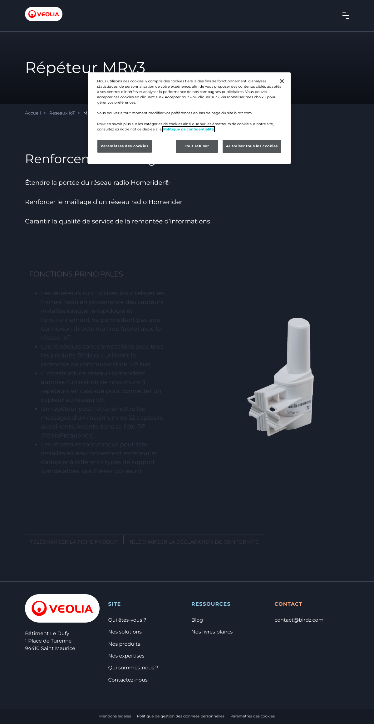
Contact (288, 604)
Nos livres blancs (212, 632)
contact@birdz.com (298, 620)
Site (114, 604)
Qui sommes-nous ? (133, 668)
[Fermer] (282, 81)
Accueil (33, 113)
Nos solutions (124, 632)
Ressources (211, 604)
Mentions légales (115, 716)
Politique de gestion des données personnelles (180, 716)
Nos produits (124, 644)
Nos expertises (126, 656)
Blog (197, 620)
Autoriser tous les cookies (252, 146)
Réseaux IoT (62, 113)
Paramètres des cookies (252, 716)
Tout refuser (197, 146)
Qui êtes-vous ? (127, 620)
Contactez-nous (127, 680)
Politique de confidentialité (188, 129)
